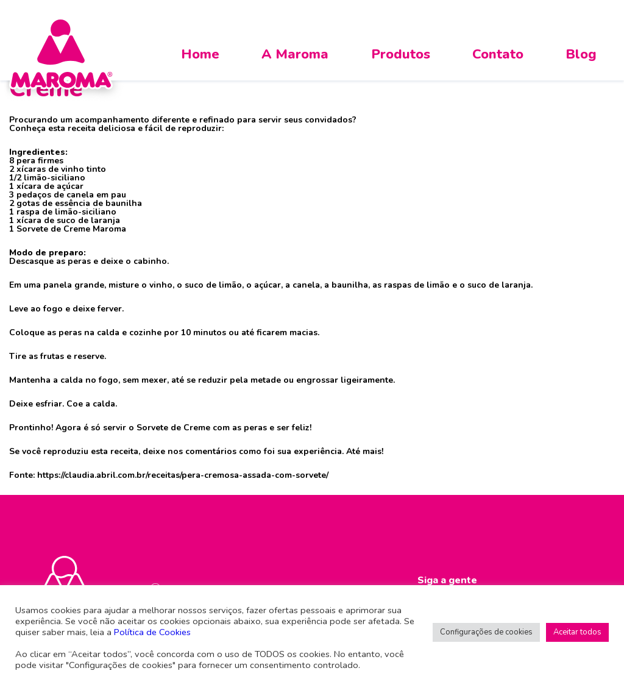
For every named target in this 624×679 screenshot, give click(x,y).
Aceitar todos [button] (577, 632)
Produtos (400, 54)
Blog (581, 54)
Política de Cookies (152, 632)
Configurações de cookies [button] (486, 632)
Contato (497, 54)
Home (200, 54)
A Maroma (294, 54)
